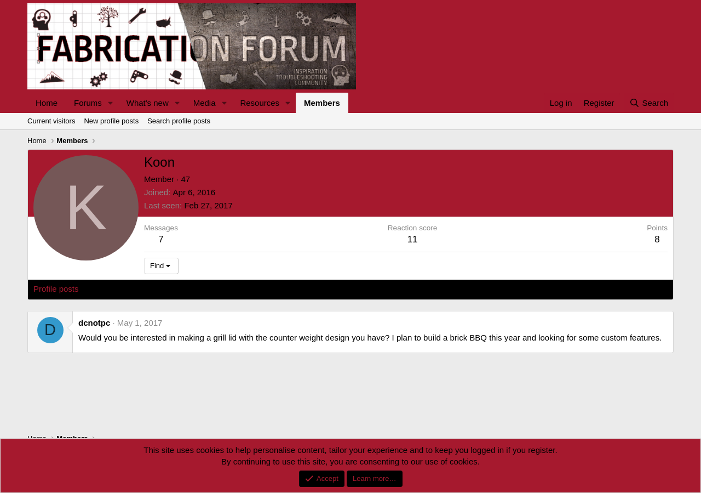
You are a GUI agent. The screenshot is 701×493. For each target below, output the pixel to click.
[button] (110, 103)
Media (204, 102)
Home (47, 102)
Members (322, 102)
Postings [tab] (166, 288)
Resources (259, 102)
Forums (88, 102)
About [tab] (203, 288)
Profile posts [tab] (56, 288)
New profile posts (111, 121)
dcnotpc (94, 322)
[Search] (649, 103)
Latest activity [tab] (115, 288)
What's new (148, 102)
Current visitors (51, 121)
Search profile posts (178, 121)
